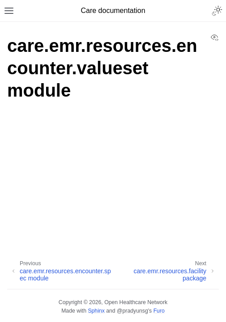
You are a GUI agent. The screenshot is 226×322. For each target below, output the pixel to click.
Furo (159, 311)
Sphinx (96, 311)
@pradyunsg (132, 311)
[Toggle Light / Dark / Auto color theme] (217, 10)
